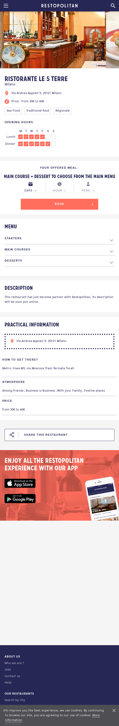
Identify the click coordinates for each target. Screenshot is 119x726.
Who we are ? (14, 663)
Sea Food (13, 110)
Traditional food (37, 110)
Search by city (15, 700)
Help (8, 682)
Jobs (8, 669)
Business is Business (40, 390)
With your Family (69, 390)
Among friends (12, 390)
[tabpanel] (53, 40)
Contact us (12, 676)
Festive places (94, 390)
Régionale (62, 110)
